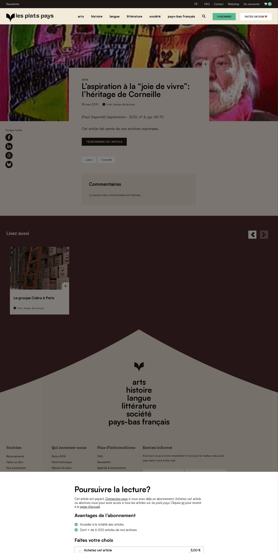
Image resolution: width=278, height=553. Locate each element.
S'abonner (224, 16)
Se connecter (252, 4)
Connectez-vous (116, 499)
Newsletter (12, 4)
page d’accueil (90, 507)
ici (183, 503)
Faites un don (256, 16)
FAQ (207, 4)
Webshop (233, 4)
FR (196, 4)
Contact (218, 4)
